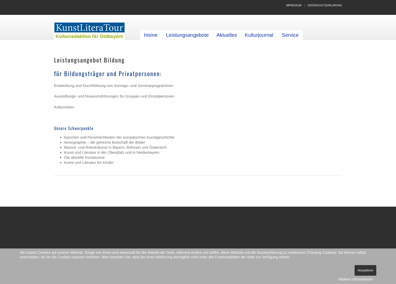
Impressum (294, 5)
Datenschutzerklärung (325, 5)
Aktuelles (226, 35)
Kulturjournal (259, 35)
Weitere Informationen (355, 279)
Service (290, 35)
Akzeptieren (365, 270)
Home (150, 35)
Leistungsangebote (187, 35)
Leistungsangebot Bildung (89, 59)
